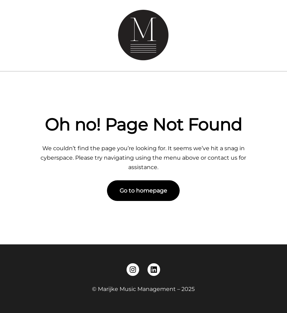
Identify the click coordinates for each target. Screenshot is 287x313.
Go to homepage (143, 190)
